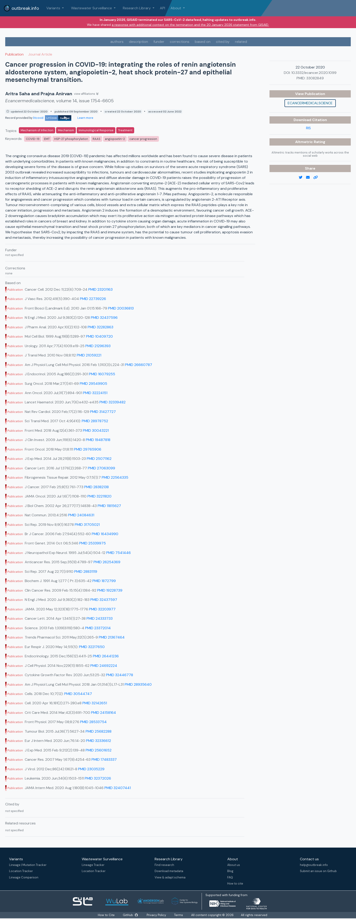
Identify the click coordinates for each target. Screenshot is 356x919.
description (138, 41)
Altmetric (304, 141)
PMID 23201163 (100, 289)
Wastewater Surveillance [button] (92, 8)
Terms (178, 915)
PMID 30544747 (78, 693)
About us (233, 865)
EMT (47, 139)
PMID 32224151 (95, 392)
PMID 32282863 (100, 327)
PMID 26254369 (107, 562)
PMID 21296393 (98, 346)
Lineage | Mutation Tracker (28, 865)
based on (202, 41)
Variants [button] (53, 8)
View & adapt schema (170, 877)
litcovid (52, 118)
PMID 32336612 (98, 740)
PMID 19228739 (109, 590)
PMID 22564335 (115, 477)
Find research (164, 865)
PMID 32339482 (112, 402)
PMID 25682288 (98, 731)
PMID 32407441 (117, 787)
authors (117, 41)
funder (158, 41)
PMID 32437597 (103, 599)
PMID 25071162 (99, 458)
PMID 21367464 (112, 637)
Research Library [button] (137, 8)
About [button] (176, 8)
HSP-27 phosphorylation (71, 139)
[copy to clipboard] (317, 177)
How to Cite (106, 915)
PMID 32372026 (98, 778)
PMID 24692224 (103, 665)
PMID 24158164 (103, 712)
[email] (309, 177)
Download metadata (169, 871)
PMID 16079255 (102, 374)
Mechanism (66, 130)
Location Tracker (21, 871)
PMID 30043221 (96, 430)
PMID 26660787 (138, 364)
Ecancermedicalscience (310, 103)
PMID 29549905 (93, 383)
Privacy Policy (156, 915)
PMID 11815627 (109, 505)
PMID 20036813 (121, 308)
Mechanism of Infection (37, 130)
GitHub (130, 915)
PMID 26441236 (106, 656)
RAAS (96, 139)
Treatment (125, 130)
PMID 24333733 (100, 618)
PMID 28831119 (85, 571)
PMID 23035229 (91, 769)
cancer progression (143, 139)
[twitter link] (302, 177)
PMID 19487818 (98, 439)
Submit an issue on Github (318, 871)
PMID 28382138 (96, 487)
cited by (223, 41)
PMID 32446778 (119, 675)
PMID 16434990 (105, 533)
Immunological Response (96, 130)
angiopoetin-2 (115, 139)
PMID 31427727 (103, 411)
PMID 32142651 (94, 703)
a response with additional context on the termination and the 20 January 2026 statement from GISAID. (190, 25)
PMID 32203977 (102, 609)
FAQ (230, 877)
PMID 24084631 (81, 515)
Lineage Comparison (23, 877)
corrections (179, 41)
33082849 (315, 78)
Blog (230, 871)
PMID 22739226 (93, 298)
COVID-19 (33, 139)
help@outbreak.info (314, 865)
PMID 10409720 (99, 336)
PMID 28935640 (138, 684)
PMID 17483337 (104, 759)
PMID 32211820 (99, 496)
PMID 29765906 (87, 449)
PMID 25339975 (92, 543)
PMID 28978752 (95, 421)
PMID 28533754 (93, 721)
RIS (308, 128)
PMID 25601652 (98, 750)
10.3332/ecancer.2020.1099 (313, 72)
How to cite (235, 883)
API (162, 8)
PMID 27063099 (101, 468)
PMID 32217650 (92, 646)
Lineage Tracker (93, 865)
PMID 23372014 (98, 628)
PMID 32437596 (104, 317)
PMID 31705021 (87, 524)
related (241, 41)
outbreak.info (21, 8)
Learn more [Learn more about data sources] (85, 118)
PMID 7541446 (118, 552)
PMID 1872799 (104, 580)
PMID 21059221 (89, 355)
